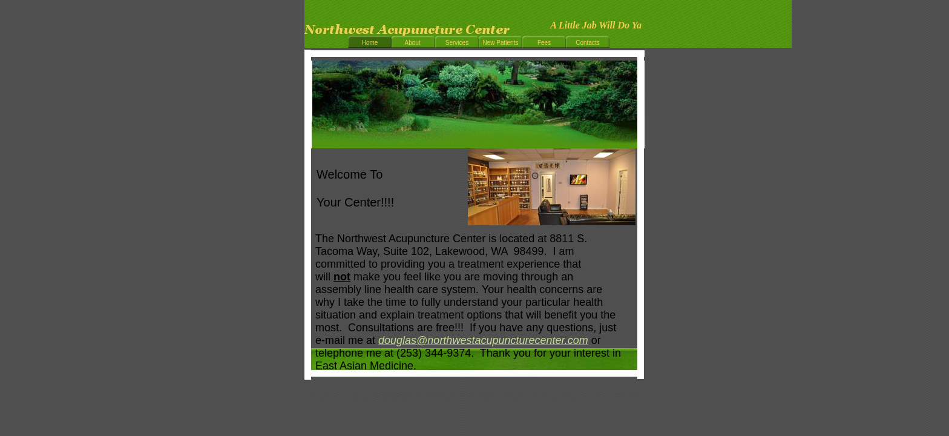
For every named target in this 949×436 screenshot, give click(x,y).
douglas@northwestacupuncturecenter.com (483, 340)
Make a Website (539, 396)
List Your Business (611, 396)
